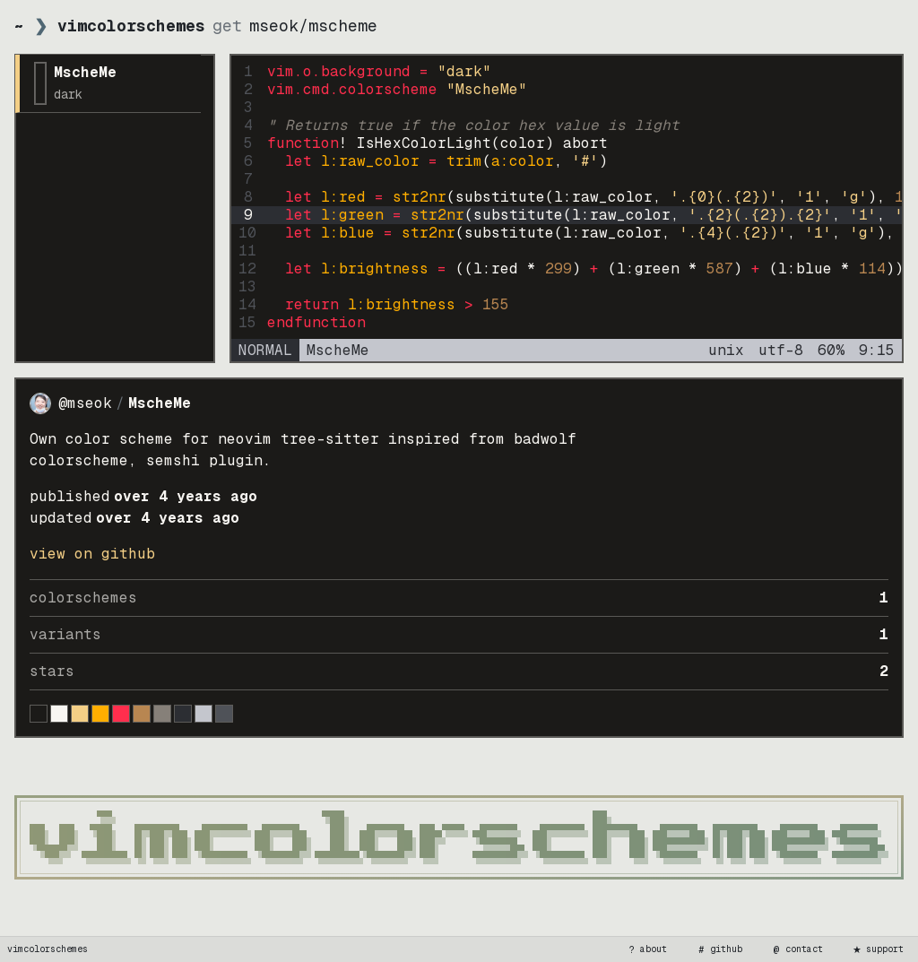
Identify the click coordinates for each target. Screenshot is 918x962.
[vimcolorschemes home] (459, 837)
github (719, 949)
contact (797, 949)
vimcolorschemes (47, 949)
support (878, 949)
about (646, 949)
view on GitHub (92, 553)
